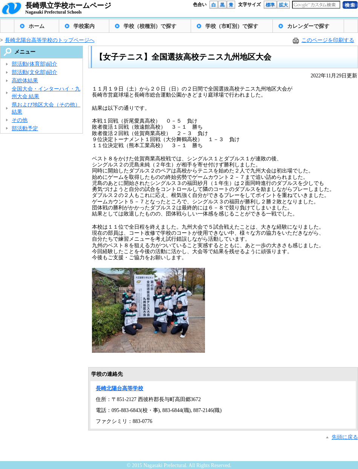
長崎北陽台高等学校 (119, 388)
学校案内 (84, 26)
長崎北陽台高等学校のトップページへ (50, 40)
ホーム (36, 26)
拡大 (283, 5)
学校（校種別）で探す (150, 26)
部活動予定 (25, 128)
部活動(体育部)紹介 (34, 64)
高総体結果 (25, 80)
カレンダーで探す (308, 26)
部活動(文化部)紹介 (34, 72)
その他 (20, 120)
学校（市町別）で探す (231, 26)
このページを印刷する (327, 40)
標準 (270, 5)
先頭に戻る (345, 437)
